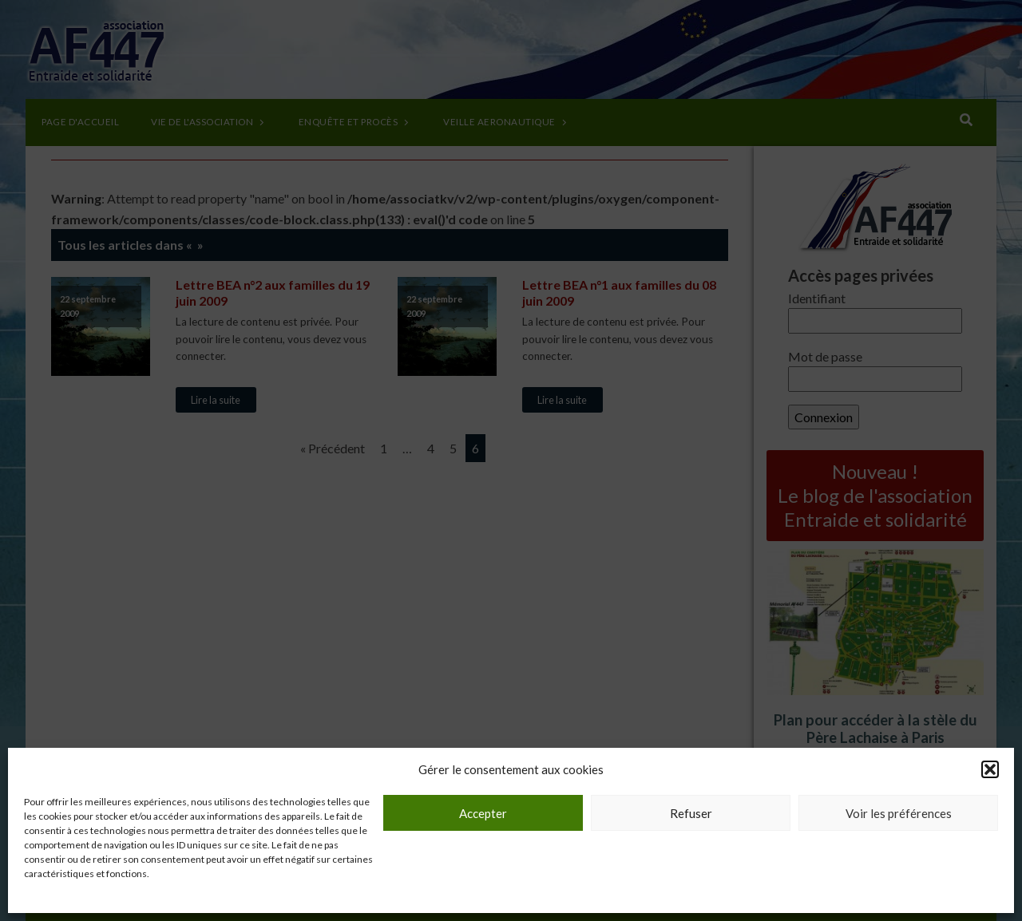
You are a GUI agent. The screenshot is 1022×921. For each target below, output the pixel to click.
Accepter (483, 813)
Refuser (691, 813)
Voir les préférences (899, 813)
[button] (990, 769)
